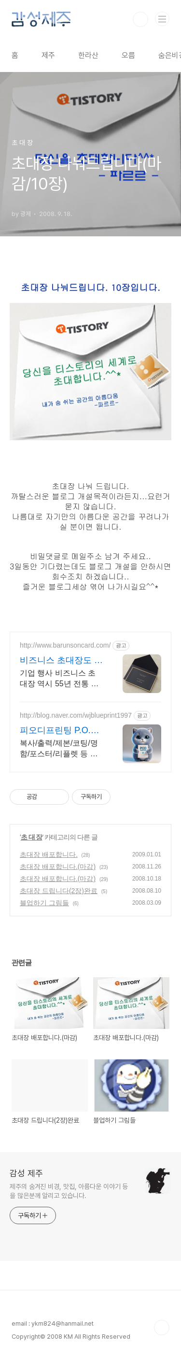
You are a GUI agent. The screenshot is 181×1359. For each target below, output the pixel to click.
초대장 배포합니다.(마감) (58, 866)
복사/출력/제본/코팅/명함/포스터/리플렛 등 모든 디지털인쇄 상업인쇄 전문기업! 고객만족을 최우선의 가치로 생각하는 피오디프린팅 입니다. (60, 749)
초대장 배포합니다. (49, 854)
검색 (140, 19)
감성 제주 (26, 1173)
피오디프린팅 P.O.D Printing (58, 730)
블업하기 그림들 (44, 903)
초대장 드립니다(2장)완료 (58, 891)
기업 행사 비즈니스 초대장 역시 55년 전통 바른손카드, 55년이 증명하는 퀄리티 (59, 679)
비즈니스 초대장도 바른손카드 (61, 660)
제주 (48, 55)
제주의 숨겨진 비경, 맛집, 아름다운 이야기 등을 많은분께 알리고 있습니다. (69, 1191)
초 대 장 (31, 837)
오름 (128, 55)
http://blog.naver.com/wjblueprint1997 (76, 715)
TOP (161, 1327)
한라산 (88, 55)
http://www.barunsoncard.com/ (65, 645)
